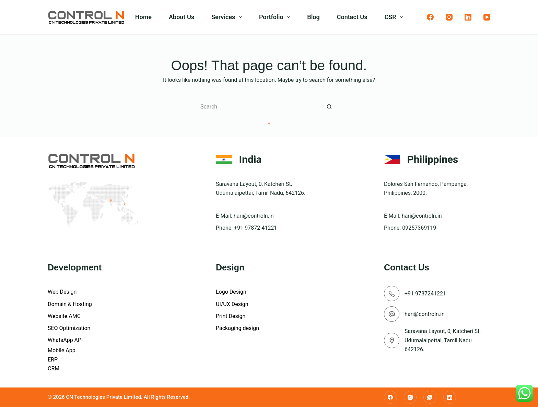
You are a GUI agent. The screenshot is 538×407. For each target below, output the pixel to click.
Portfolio (276, 17)
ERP (53, 359)
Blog (313, 17)
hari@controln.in (254, 216)
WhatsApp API (65, 340)
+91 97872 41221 (255, 228)
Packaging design (237, 328)
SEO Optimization (69, 328)
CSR (395, 17)
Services (228, 17)
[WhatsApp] (429, 397)
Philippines (432, 159)
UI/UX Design (232, 304)
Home (143, 17)
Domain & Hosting (70, 304)
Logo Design (231, 292)
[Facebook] (430, 17)
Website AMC (64, 316)
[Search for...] (260, 106)
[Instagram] (449, 17)
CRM (53, 368)
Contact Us (352, 17)
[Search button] (329, 106)
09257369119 (419, 228)
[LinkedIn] (468, 17)
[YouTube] (486, 17)
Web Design (62, 292)
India (250, 159)
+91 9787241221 (425, 293)
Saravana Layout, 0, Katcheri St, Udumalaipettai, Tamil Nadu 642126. (443, 340)
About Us (181, 17)
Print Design (230, 316)
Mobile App (61, 350)
